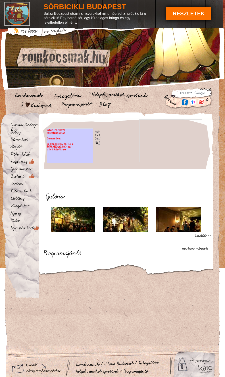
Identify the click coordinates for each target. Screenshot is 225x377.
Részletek (189, 13)
